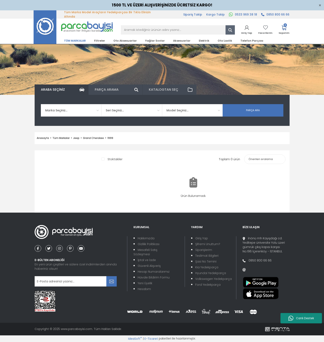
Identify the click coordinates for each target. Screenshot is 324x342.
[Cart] (284, 30)
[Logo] (73, 27)
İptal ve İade (147, 260)
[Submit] (111, 281)
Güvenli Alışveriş (149, 266)
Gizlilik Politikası (148, 244)
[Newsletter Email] (76, 281)
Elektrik (204, 41)
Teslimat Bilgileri (206, 256)
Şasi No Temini (205, 261)
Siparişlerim (203, 250)
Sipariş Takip (192, 14)
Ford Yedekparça (208, 285)
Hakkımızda (146, 238)
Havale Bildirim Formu (154, 277)
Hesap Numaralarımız (154, 272)
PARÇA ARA (253, 110)
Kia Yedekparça (206, 267)
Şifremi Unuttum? (207, 244)
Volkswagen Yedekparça (213, 279)
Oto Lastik (225, 41)
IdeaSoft (135, 339)
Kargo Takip (215, 14)
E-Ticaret (151, 339)
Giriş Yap (201, 238)
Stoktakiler (115, 159)
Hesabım (144, 289)
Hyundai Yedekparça (210, 273)
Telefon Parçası (251, 41)
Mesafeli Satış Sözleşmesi (145, 252)
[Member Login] (246, 30)
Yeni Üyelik (145, 283)
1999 (110, 138)
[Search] (178, 30)
